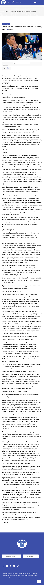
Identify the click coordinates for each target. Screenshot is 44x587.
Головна (5, 11)
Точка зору (6, 23)
